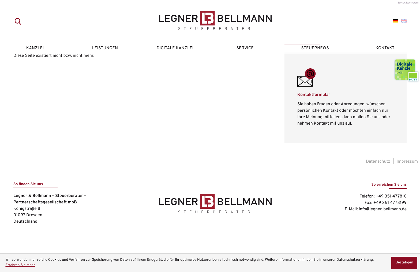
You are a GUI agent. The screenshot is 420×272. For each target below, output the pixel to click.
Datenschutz (378, 161)
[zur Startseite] (210, 21)
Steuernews (315, 48)
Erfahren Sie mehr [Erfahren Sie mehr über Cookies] (20, 265)
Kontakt (385, 48)
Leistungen (105, 48)
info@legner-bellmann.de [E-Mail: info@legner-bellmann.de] (383, 209)
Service (244, 48)
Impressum (407, 161)
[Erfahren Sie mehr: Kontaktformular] (345, 97)
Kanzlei (35, 48)
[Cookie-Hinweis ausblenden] (404, 263)
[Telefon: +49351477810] (391, 196)
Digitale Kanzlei (175, 48)
